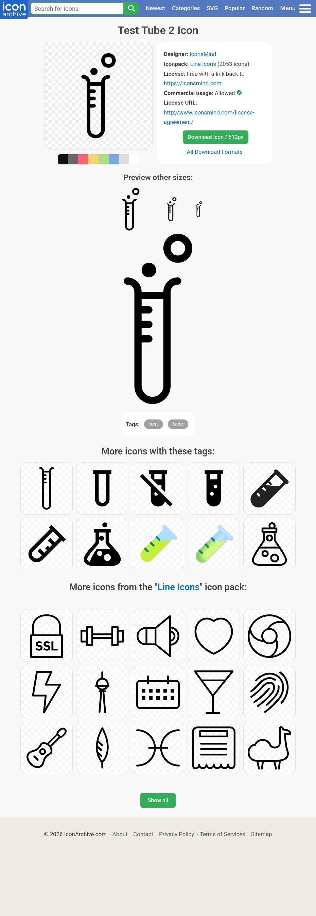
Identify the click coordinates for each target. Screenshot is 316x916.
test (153, 424)
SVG (212, 8)
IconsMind (203, 54)
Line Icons (203, 63)
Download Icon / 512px (215, 137)
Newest (155, 8)
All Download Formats (215, 151)
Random (262, 8)
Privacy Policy (176, 834)
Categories (186, 8)
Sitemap (261, 834)
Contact (143, 834)
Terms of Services (222, 834)
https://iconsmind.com (193, 83)
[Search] (131, 8)
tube (178, 424)
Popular (235, 8)
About (120, 834)
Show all (158, 800)
